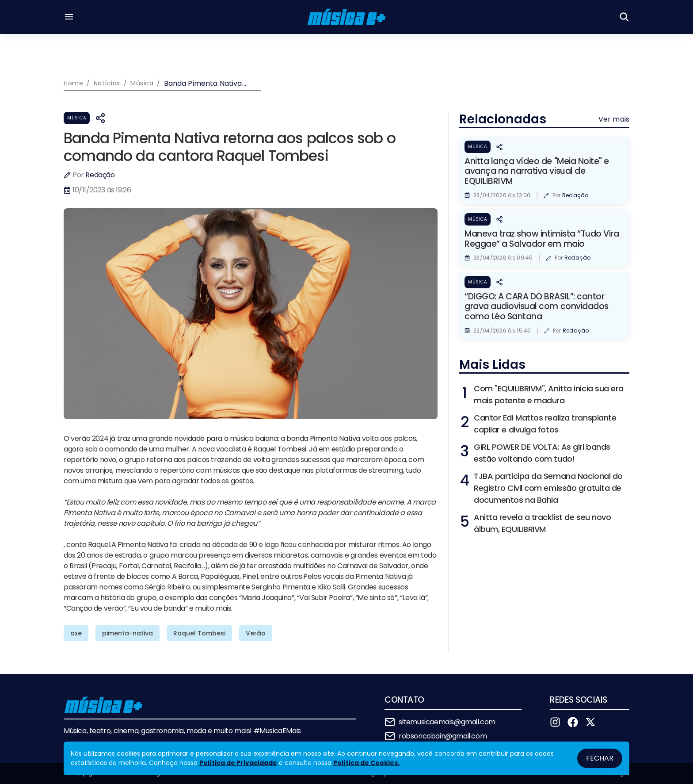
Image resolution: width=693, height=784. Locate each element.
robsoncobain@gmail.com (443, 736)
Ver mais (613, 119)
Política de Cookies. (366, 762)
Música (76, 118)
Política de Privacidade (238, 762)
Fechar (599, 758)
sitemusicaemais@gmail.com (447, 722)
